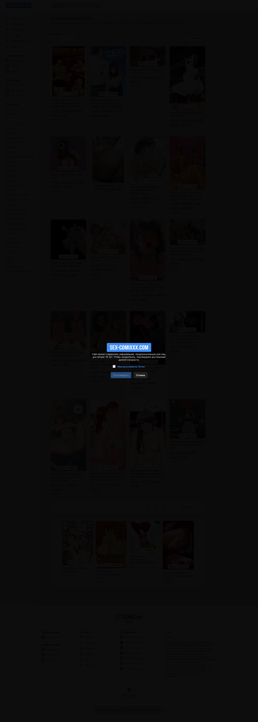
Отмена (140, 375)
